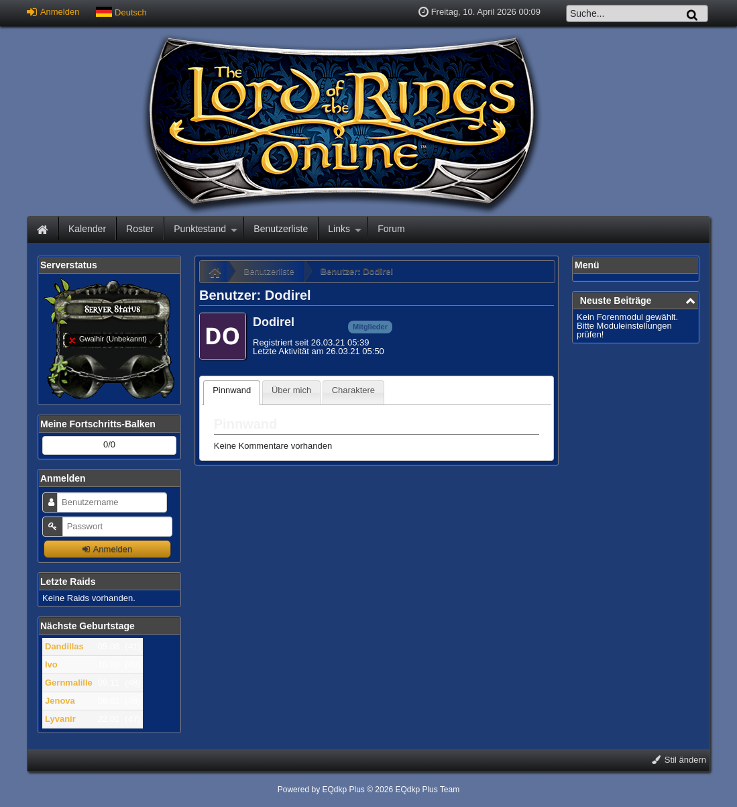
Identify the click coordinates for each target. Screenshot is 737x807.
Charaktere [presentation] (353, 390)
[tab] (231, 392)
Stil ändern (679, 760)
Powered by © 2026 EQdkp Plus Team (368, 789)
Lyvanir (60, 719)
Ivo (51, 664)
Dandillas (64, 646)
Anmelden (53, 12)
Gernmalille (69, 683)
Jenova (60, 701)
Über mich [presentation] (291, 390)
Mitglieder (370, 327)
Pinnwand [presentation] (232, 390)
